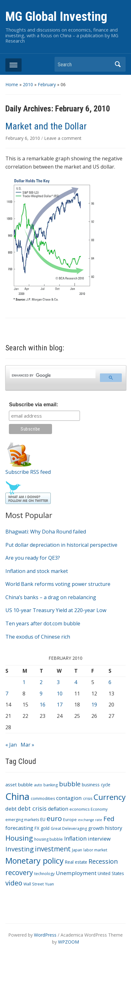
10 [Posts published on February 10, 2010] (59, 693)
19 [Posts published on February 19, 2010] (94, 704)
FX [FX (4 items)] (37, 828)
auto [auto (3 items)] (38, 785)
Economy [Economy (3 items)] (99, 809)
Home (11, 84)
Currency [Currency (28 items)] (110, 797)
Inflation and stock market (36, 571)
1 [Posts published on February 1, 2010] (24, 682)
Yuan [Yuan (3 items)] (49, 884)
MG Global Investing (56, 16)
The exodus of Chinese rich (37, 636)
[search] (52, 375)
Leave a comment (63, 138)
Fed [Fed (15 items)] (108, 818)
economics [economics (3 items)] (79, 809)
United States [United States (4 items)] (111, 873)
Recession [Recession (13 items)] (103, 861)
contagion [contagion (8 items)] (69, 797)
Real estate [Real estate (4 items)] (76, 862)
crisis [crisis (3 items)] (87, 798)
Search (117, 64)
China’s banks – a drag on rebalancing (50, 597)
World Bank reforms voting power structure (57, 584)
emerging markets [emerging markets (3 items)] (22, 819)
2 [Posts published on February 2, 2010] (41, 682)
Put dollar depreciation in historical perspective (61, 544)
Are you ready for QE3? (32, 557)
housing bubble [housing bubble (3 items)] (48, 839)
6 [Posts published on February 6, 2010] (109, 682)
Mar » (27, 744)
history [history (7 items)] (113, 827)
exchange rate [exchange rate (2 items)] (90, 820)
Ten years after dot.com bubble (42, 623)
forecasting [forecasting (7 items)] (19, 827)
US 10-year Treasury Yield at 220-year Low (55, 610)
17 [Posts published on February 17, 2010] (59, 704)
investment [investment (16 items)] (53, 848)
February (47, 84)
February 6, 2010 (23, 138)
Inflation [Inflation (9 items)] (75, 838)
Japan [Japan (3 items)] (77, 850)
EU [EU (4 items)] (42, 819)
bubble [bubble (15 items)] (70, 783)
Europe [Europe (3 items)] (70, 819)
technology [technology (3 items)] (44, 873)
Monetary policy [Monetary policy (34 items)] (34, 860)
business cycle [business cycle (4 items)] (96, 785)
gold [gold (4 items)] (45, 828)
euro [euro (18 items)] (54, 818)
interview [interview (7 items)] (99, 838)
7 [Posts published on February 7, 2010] (6, 693)
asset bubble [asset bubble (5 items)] (19, 784)
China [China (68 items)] (17, 796)
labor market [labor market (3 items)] (95, 850)
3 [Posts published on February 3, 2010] (58, 682)
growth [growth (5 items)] (96, 828)
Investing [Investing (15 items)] (19, 848)
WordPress (45, 935)
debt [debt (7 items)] (10, 808)
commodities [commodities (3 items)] (43, 798)
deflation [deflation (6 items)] (58, 808)
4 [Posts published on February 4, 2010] (75, 682)
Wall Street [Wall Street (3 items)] (33, 884)
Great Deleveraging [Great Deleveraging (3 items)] (69, 828)
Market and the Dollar (46, 126)
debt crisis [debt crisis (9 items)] (32, 808)
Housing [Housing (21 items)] (19, 838)
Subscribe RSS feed (28, 471)
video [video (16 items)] (13, 883)
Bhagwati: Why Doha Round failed (45, 531)
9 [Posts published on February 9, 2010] (41, 693)
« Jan (11, 744)
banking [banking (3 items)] (50, 785)
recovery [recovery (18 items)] (19, 872)
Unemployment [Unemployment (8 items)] (76, 873)
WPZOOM (68, 942)
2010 (28, 84)
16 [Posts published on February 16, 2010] (42, 704)
